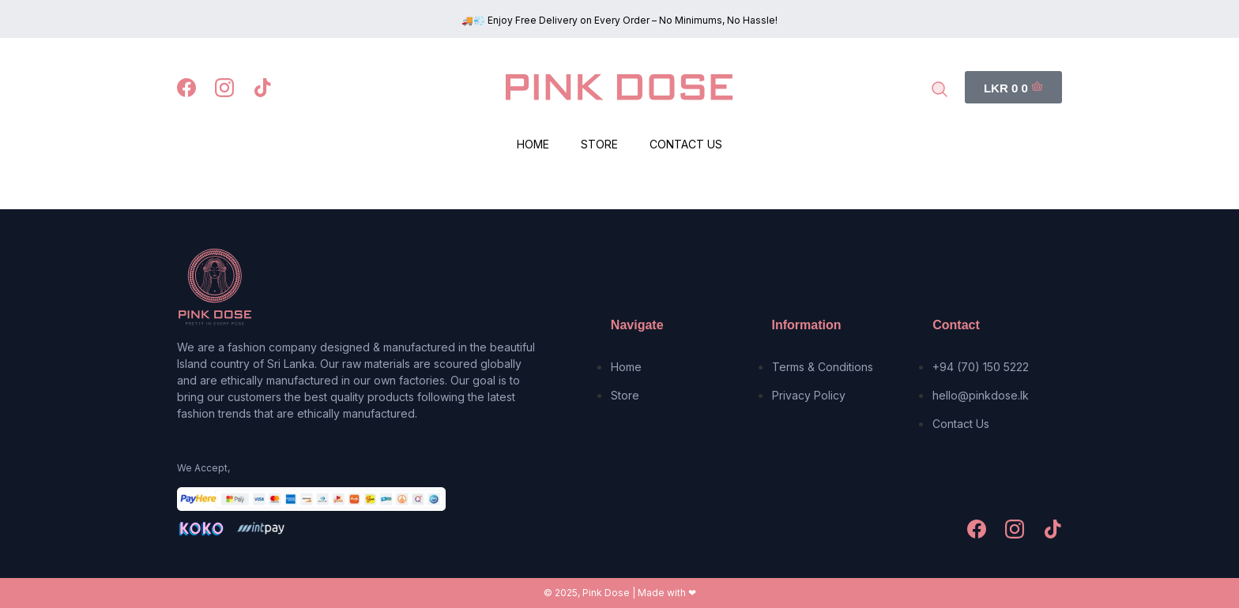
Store (599, 144)
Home (533, 144)
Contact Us (686, 144)
